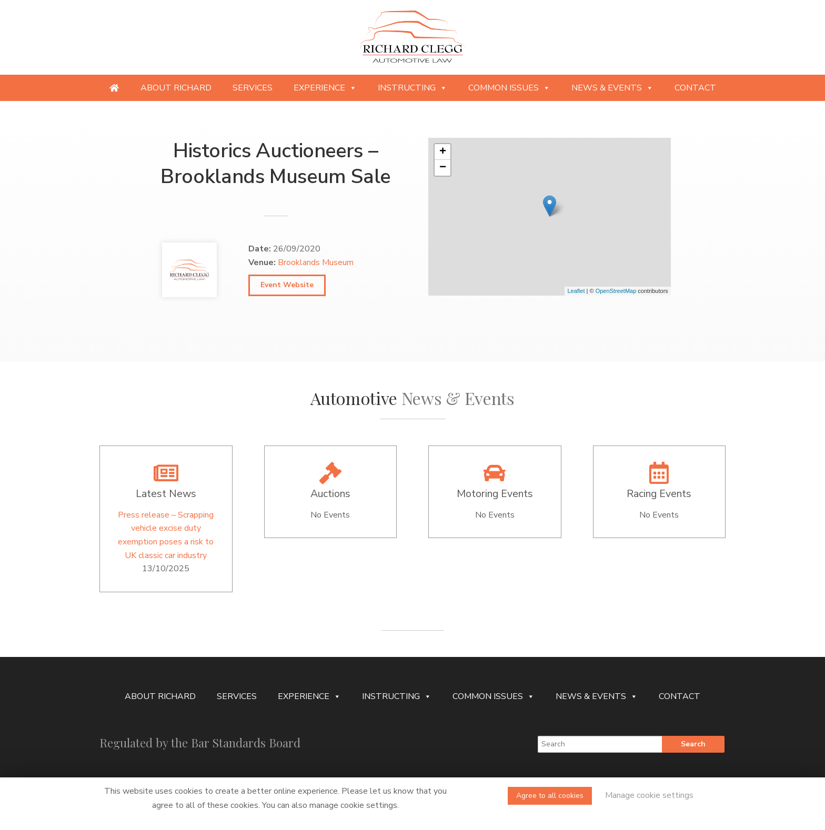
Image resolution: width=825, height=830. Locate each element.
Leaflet (576, 291)
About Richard (176, 88)
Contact (695, 88)
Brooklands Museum (316, 262)
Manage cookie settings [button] (649, 795)
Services (253, 88)
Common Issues (509, 88)
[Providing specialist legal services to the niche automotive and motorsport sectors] (114, 88)
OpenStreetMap (616, 291)
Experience (325, 88)
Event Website (287, 285)
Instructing (412, 88)
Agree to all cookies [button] (549, 796)
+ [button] (442, 152)
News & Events (612, 88)
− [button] (442, 168)
